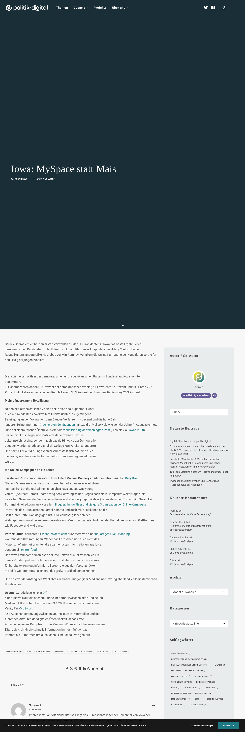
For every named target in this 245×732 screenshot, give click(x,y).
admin (51, 165)
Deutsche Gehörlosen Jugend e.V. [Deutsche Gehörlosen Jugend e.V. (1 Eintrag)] (189, 632)
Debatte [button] (80, 7)
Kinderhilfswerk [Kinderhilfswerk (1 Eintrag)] (206, 655)
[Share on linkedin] (84, 642)
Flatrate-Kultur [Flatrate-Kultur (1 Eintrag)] (180, 649)
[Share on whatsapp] (89, 642)
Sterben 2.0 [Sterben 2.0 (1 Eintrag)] (178, 678)
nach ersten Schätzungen (58, 397)
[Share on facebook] (67, 642)
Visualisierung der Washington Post (86, 403)
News (39, 165)
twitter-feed (29, 522)
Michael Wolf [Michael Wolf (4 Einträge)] (203, 666)
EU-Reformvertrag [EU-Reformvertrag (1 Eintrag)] (195, 644)
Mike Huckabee (43, 625)
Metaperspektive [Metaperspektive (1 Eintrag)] (181, 666)
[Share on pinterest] (80, 642)
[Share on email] (102, 642)
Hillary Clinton (14, 625)
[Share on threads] (76, 642)
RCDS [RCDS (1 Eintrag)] (198, 672)
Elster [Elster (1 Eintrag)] (176, 644)
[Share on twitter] (71, 642)
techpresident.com (54, 507)
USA (115, 625)
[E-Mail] (214, 368)
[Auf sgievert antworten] (155, 678)
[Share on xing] (97, 642)
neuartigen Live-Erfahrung (112, 507)
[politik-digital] (27, 8)
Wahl (124, 625)
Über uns (120, 7)
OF (44, 565)
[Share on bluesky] (93, 642)
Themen (62, 7)
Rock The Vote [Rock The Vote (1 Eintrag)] (215, 672)
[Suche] (199, 385)
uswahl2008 (136, 403)
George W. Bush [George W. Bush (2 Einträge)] (203, 649)
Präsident (59, 625)
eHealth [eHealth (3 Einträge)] (220, 638)
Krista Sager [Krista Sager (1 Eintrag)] (192, 661)
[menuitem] (62, 8)
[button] (237, 8)
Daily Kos (131, 451)
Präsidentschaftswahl (80, 625)
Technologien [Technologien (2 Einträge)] (198, 678)
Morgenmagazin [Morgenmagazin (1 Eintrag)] (180, 672)
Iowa (29, 625)
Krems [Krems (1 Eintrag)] (175, 661)
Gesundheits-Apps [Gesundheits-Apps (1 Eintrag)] (181, 655)
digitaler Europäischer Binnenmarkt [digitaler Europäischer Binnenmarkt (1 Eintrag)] (190, 638)
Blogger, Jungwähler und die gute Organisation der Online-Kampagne (100, 477)
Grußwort (26, 581)
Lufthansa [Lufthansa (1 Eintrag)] (211, 661)
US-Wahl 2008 (103, 625)
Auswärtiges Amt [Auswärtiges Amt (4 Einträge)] (181, 627)
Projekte (100, 7)
